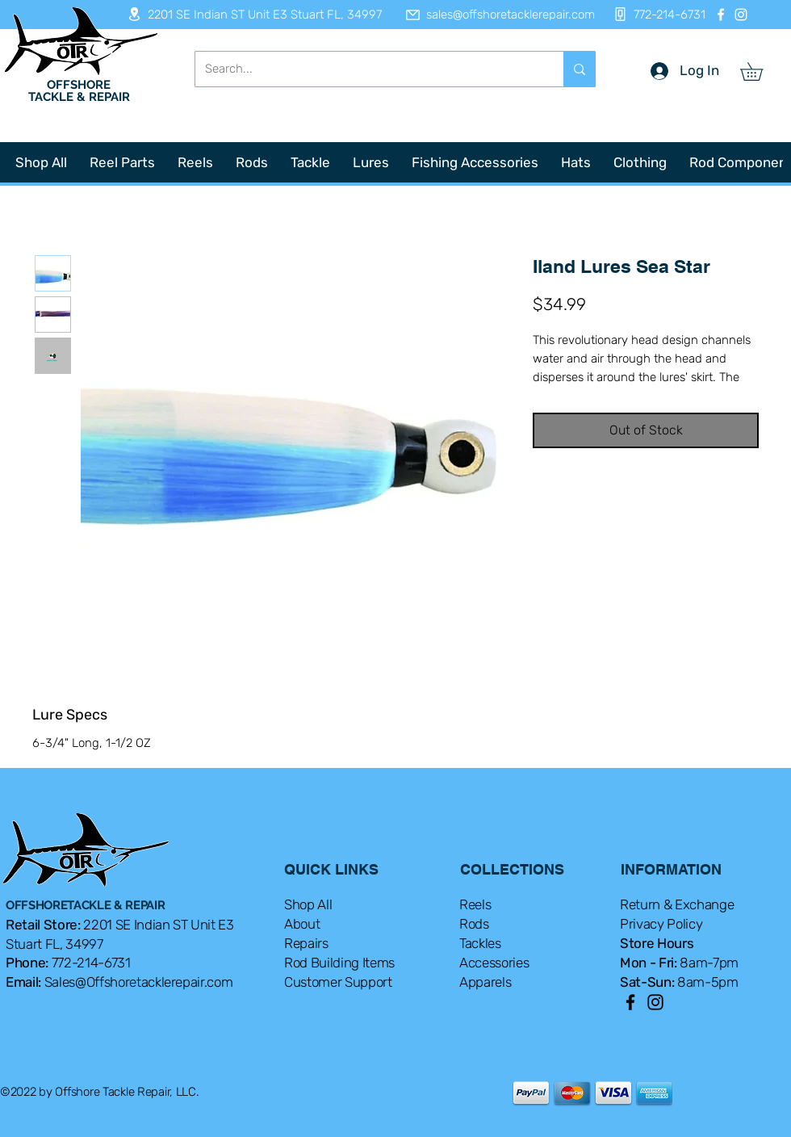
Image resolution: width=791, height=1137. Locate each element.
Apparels (485, 982)
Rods (474, 924)
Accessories (494, 962)
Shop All (308, 904)
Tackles (480, 943)
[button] (760, 71)
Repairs (306, 943)
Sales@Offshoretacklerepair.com (138, 982)
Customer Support (338, 982)
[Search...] (367, 69)
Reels (475, 904)
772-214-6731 (91, 962)
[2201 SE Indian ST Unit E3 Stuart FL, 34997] (249, 14)
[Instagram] (741, 14)
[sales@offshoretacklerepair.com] (492, 14)
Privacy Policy (661, 924)
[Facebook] (721, 14)
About (302, 924)
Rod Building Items (339, 962)
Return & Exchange (677, 904)
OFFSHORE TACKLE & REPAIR (79, 91)
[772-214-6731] (655, 14)
